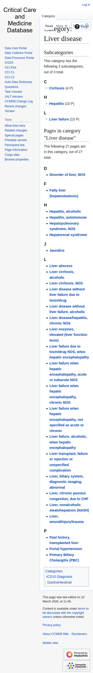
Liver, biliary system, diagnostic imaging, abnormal (66, 481)
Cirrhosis (56, 88)
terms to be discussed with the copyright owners (66, 613)
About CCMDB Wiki (56, 634)
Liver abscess (60, 266)
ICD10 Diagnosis (59, 577)
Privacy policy (52, 625)
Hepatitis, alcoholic (65, 211)
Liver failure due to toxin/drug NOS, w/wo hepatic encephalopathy (69, 351)
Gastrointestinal (59, 582)
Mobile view (50, 643)
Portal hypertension (65, 549)
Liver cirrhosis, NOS (66, 283)
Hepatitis (56, 104)
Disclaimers (79, 634)
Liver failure (59, 119)
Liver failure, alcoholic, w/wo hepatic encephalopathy (68, 442)
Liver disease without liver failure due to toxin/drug (67, 294)
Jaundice (56, 250)
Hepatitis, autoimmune (68, 217)
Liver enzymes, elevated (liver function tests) (68, 334)
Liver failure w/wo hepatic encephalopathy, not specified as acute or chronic (66, 419)
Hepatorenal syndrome (68, 235)
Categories (53, 571)
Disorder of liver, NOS (67, 175)
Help (80, 26)
